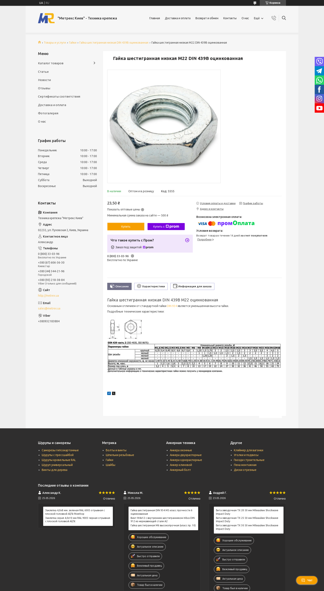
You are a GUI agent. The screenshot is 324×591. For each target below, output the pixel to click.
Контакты (230, 18)
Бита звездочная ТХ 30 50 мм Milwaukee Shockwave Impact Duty (247, 527)
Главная (154, 18)
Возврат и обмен (206, 18)
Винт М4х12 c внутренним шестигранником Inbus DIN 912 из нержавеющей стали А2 (163, 520)
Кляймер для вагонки (248, 450)
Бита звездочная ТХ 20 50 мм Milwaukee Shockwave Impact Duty (247, 512)
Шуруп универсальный (57, 465)
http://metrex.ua (48, 295)
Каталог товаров (50, 63)
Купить (125, 226)
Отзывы (44, 88)
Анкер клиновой (181, 465)
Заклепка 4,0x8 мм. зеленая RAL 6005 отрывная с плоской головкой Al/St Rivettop (75, 512)
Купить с (166, 226)
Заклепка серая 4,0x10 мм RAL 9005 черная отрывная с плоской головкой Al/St (77, 520)
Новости (44, 80)
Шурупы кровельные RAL (59, 460)
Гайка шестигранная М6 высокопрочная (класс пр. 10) (163, 525)
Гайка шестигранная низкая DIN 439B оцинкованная (113, 42)
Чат (306, 580)
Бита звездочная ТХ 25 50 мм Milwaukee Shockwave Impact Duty (247, 520)
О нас (245, 18)
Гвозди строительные (249, 460)
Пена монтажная (245, 465)
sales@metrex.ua (49, 308)
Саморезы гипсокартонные (60, 450)
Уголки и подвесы (246, 455)
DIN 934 (172, 306)
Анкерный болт (180, 470)
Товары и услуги (55, 42)
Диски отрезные (245, 470)
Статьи (43, 71)
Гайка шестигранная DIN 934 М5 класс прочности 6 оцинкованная (161, 512)
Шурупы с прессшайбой (58, 455)
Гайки (72, 42)
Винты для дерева (54, 470)
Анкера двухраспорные (186, 455)
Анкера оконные (181, 450)
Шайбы (110, 465)
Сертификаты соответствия (59, 96)
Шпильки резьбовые (120, 455)
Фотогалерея (48, 113)
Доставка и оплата (178, 18)
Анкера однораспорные (186, 460)
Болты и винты (116, 450)
